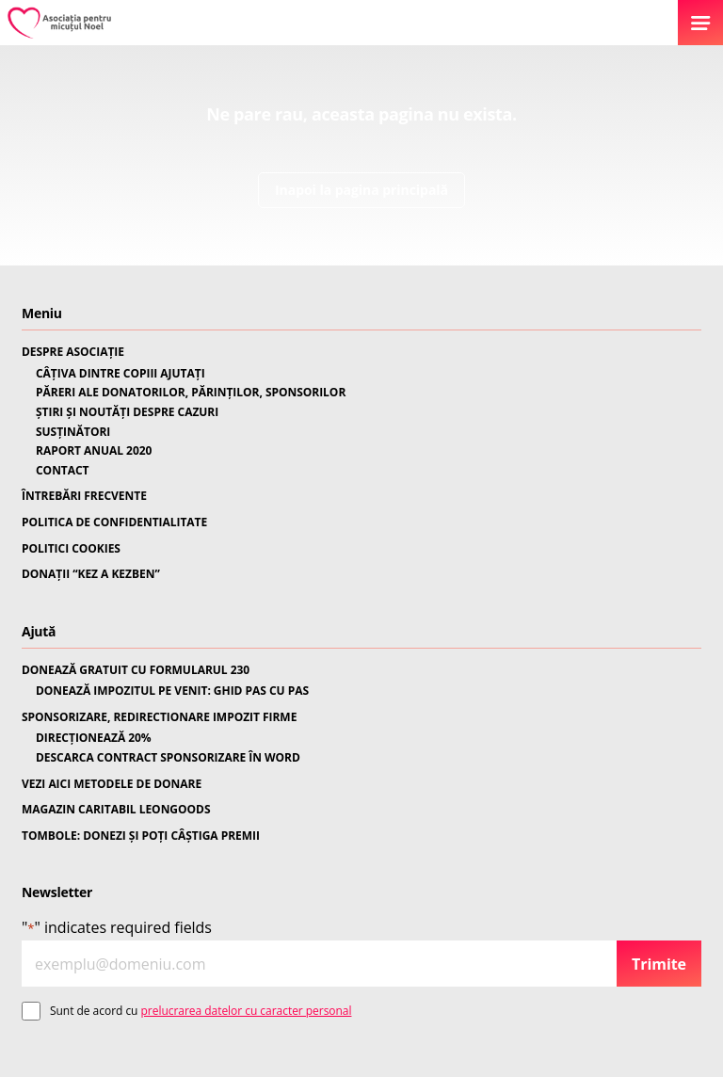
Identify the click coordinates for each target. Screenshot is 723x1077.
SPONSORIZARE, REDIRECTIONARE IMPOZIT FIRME (159, 717)
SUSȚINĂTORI (73, 432)
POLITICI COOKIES (71, 548)
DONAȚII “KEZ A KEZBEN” (91, 574)
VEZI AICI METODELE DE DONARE (111, 784)
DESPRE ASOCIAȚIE (73, 352)
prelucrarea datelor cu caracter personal (246, 1011)
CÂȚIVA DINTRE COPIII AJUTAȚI (120, 373)
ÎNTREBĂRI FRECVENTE (84, 496)
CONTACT (62, 470)
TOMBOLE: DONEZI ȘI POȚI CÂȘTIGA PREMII (141, 836)
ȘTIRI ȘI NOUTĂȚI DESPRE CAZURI (127, 412)
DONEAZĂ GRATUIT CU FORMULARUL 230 (135, 670)
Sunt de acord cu (200, 1011)
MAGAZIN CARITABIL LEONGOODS (116, 809)
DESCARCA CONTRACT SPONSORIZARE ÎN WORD (168, 757)
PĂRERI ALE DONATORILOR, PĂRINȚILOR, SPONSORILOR (190, 392)
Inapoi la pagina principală (361, 190)
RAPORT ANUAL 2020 (94, 450)
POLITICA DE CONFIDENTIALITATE (114, 522)
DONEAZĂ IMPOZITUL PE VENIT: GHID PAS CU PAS (172, 691)
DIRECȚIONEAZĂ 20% (94, 738)
